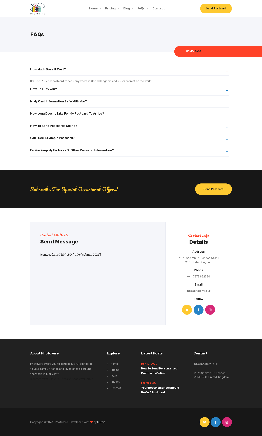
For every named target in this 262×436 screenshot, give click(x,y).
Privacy (115, 382)
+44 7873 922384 (198, 276)
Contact (158, 8)
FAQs (141, 8)
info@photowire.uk (199, 290)
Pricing (110, 8)
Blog (126, 8)
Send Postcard (216, 8)
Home (93, 8)
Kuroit (101, 422)
